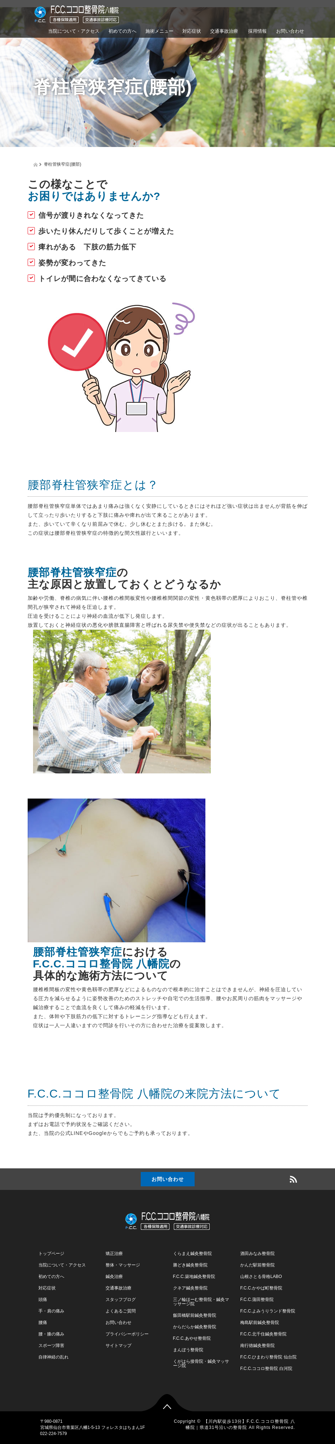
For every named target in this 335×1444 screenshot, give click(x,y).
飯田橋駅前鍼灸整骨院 (194, 1315)
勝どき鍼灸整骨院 (190, 1265)
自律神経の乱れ (53, 1357)
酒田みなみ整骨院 (257, 1253)
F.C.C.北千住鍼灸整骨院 (263, 1334)
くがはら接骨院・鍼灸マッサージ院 (201, 1363)
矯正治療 (114, 1253)
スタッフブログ (121, 1299)
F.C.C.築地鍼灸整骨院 (194, 1276)
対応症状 (191, 31)
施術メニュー (159, 31)
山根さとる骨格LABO (261, 1276)
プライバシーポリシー (127, 1334)
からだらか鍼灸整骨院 (194, 1326)
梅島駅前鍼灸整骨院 (259, 1322)
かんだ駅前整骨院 (257, 1265)
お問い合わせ (290, 31)
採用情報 (257, 31)
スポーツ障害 (51, 1345)
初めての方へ (122, 31)
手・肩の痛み (51, 1311)
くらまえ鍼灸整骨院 (192, 1253)
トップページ (51, 1253)
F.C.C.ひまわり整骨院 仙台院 (268, 1357)
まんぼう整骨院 (188, 1349)
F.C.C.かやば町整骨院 (261, 1288)
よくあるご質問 (121, 1311)
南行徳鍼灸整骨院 (257, 1345)
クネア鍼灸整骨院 (190, 1288)
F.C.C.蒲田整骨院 (257, 1299)
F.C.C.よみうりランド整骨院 (267, 1311)
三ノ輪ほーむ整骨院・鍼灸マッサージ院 (201, 1301)
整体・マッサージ (123, 1265)
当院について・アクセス (73, 31)
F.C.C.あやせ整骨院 (192, 1338)
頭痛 (42, 1299)
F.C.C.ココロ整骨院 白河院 (266, 1368)
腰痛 (42, 1322)
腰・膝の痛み (51, 1334)
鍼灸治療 (114, 1276)
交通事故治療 (224, 31)
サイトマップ (118, 1345)
